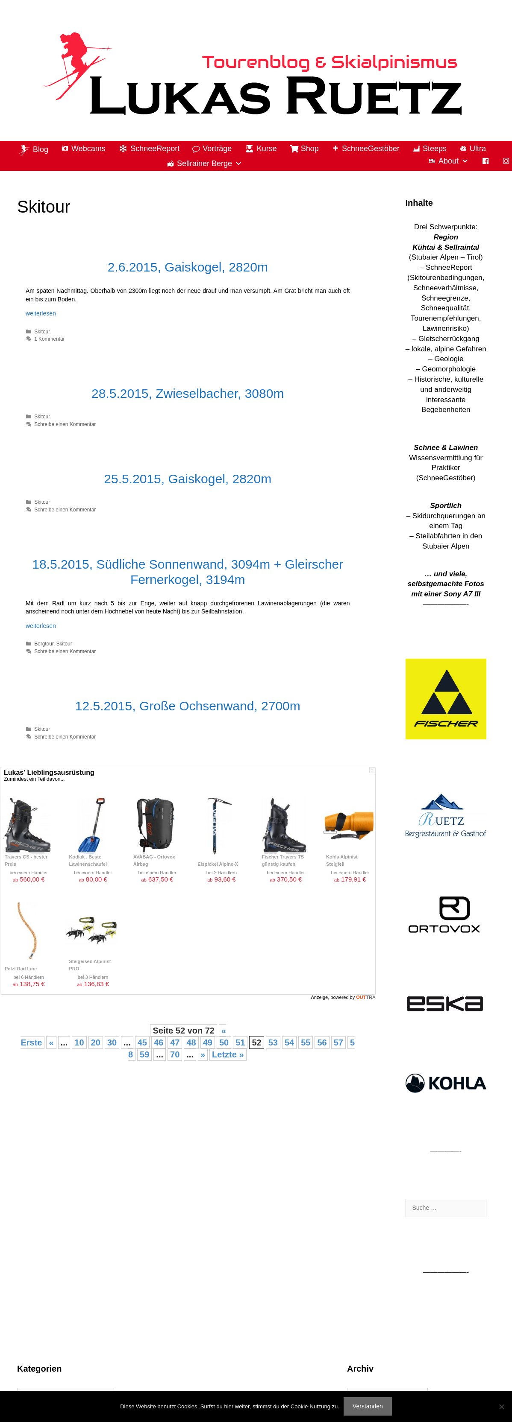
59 (144, 1054)
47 (174, 1042)
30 (112, 1042)
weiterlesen (41, 313)
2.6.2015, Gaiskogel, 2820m (188, 267)
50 (224, 1042)
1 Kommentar (49, 339)
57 (338, 1042)
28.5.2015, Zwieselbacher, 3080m (187, 393)
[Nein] (501, 1406)
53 (273, 1042)
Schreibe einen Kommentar (65, 424)
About (453, 161)
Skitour (42, 332)
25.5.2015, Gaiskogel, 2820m (187, 479)
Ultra (478, 148)
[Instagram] (506, 161)
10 (79, 1042)
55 (305, 1042)
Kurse (267, 148)
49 (207, 1042)
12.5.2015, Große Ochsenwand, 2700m (187, 706)
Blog (40, 149)
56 (322, 1042)
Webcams (88, 148)
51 (240, 1042)
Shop (310, 148)
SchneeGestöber (371, 148)
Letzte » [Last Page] (228, 1054)
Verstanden (368, 1406)
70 (174, 1054)
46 (158, 1042)
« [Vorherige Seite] (51, 1042)
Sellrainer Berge (209, 163)
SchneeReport (154, 148)
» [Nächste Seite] (202, 1054)
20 (95, 1042)
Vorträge (217, 148)
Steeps (435, 148)
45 (142, 1042)
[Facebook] (485, 161)
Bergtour (43, 644)
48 (191, 1042)
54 (289, 1042)
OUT (365, 997)
